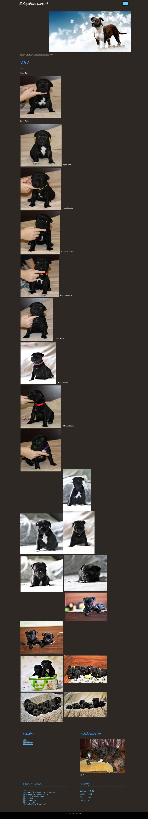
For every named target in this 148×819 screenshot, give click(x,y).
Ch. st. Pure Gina (29, 802)
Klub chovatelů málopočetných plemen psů (39, 792)
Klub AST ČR (28, 790)
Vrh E (82, 775)
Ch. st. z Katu (28, 798)
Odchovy (29, 54)
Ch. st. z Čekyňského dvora (33, 796)
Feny (25, 740)
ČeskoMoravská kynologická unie (35, 794)
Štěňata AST (28, 742)
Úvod (22, 54)
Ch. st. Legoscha (29, 800)
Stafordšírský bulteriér (41, 54)
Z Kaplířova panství (34, 3)
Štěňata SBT (28, 744)
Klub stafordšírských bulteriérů (34, 804)
